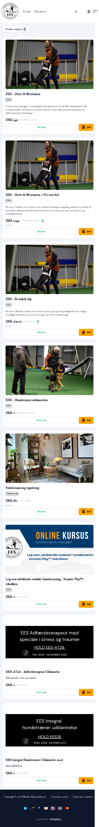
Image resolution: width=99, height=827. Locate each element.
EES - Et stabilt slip (19, 299)
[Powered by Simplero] (49, 819)
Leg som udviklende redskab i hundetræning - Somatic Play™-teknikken (45, 581)
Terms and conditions (82, 796)
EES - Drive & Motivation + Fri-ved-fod (32, 195)
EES (8, 100)
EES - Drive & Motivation (23, 94)
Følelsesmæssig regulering (22, 488)
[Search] (76, 11)
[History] (89, 11)
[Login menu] (95, 11)
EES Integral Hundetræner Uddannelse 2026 (34, 760)
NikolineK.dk (12, 493)
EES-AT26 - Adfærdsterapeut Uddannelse (33, 672)
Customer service (59, 796)
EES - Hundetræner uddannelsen (27, 400)
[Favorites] (82, 11)
